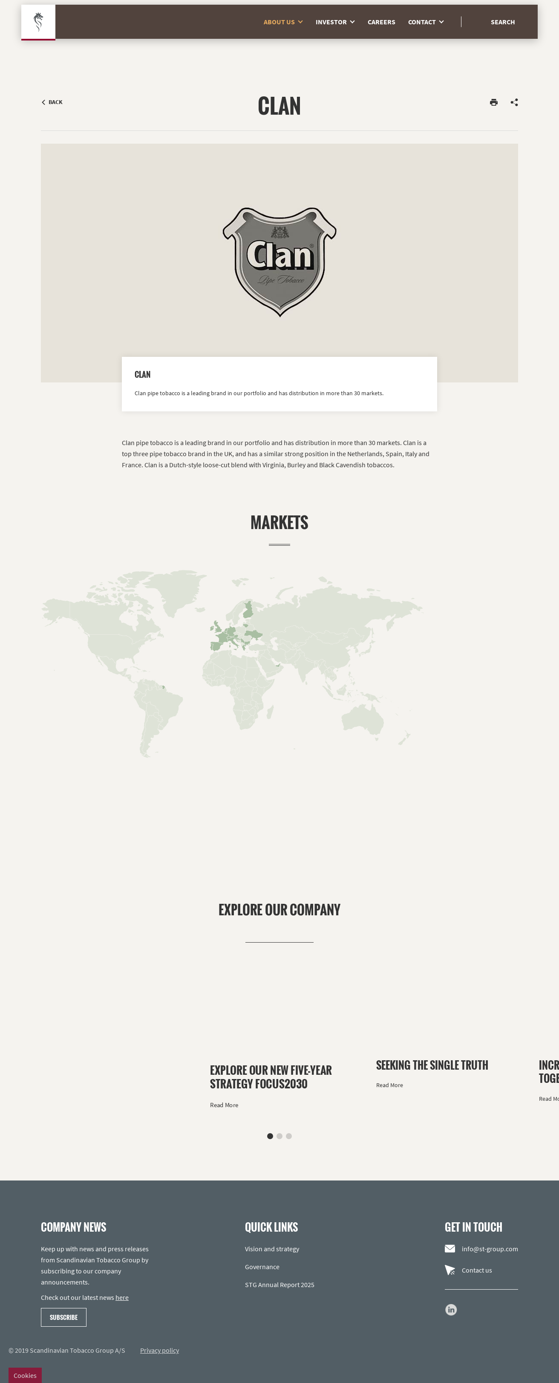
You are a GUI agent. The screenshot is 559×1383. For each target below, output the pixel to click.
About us (286, 38)
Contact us (468, 1270)
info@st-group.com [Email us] (481, 1249)
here (122, 1297)
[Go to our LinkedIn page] (451, 1309)
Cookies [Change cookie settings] (25, 1375)
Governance (262, 1266)
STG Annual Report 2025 (279, 1284)
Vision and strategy (272, 1248)
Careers (381, 38)
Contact (429, 38)
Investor (338, 38)
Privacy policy (159, 1350)
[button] (270, 1136)
